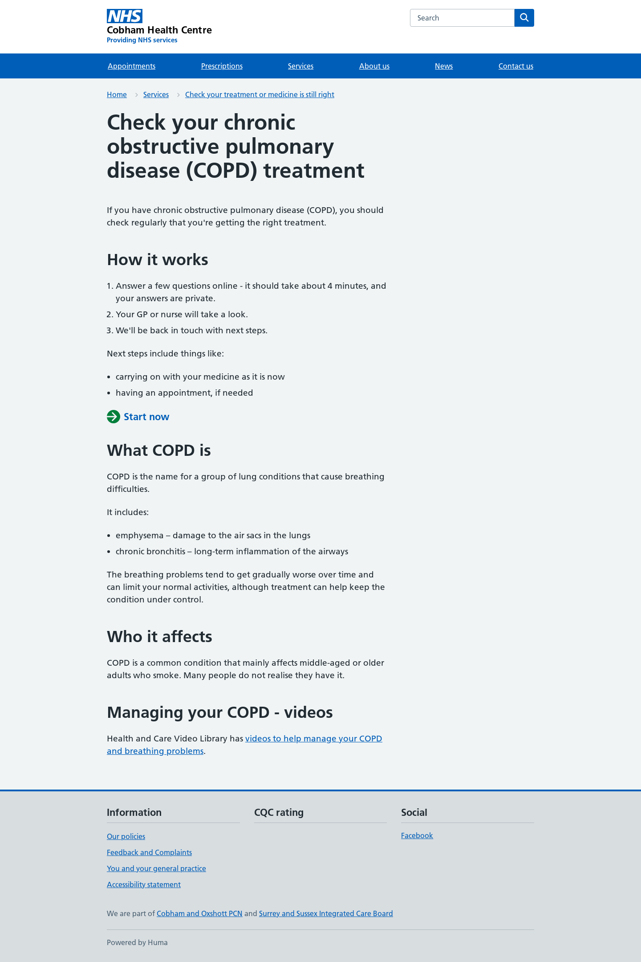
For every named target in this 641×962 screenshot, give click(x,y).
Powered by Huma (137, 942)
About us (374, 65)
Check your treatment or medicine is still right (259, 94)
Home (117, 94)
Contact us (516, 65)
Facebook (417, 835)
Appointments (131, 65)
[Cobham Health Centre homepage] (159, 27)
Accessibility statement (144, 884)
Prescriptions (222, 65)
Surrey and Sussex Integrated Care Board (326, 913)
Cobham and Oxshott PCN (200, 913)
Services (300, 65)
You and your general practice (156, 868)
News (444, 65)
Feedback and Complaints (149, 852)
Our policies (126, 836)
